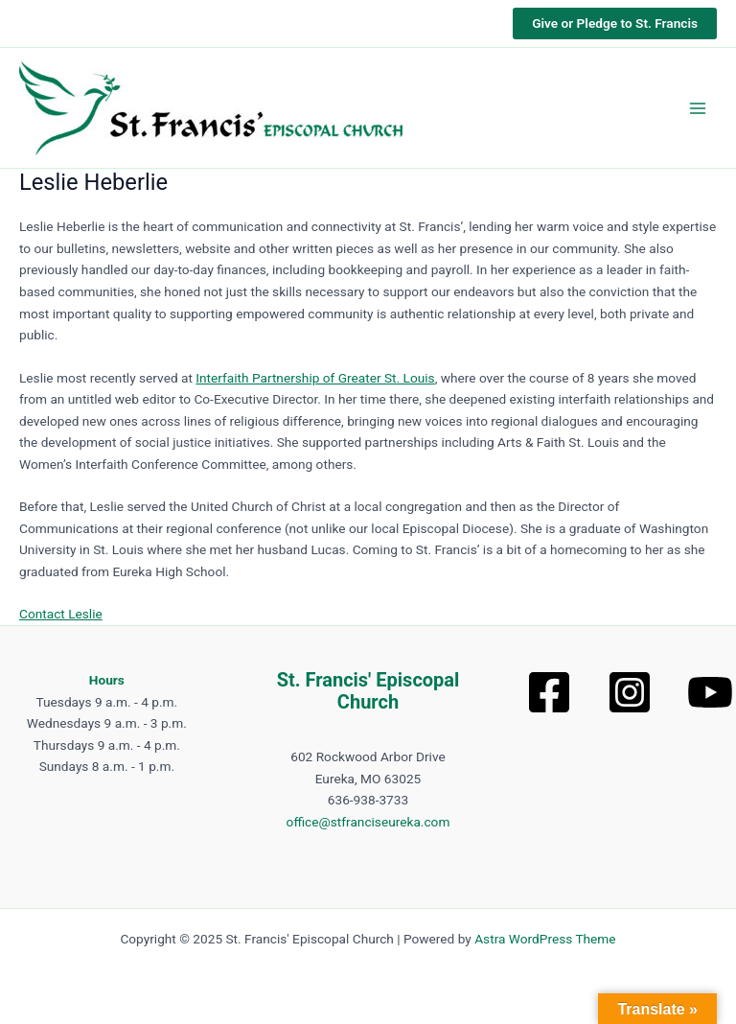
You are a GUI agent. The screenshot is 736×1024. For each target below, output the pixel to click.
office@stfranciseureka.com (368, 821)
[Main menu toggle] (698, 108)
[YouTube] (710, 692)
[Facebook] (549, 692)
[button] (615, 24)
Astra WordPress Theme (544, 938)
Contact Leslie (61, 613)
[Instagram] (630, 692)
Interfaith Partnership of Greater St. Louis (315, 377)
